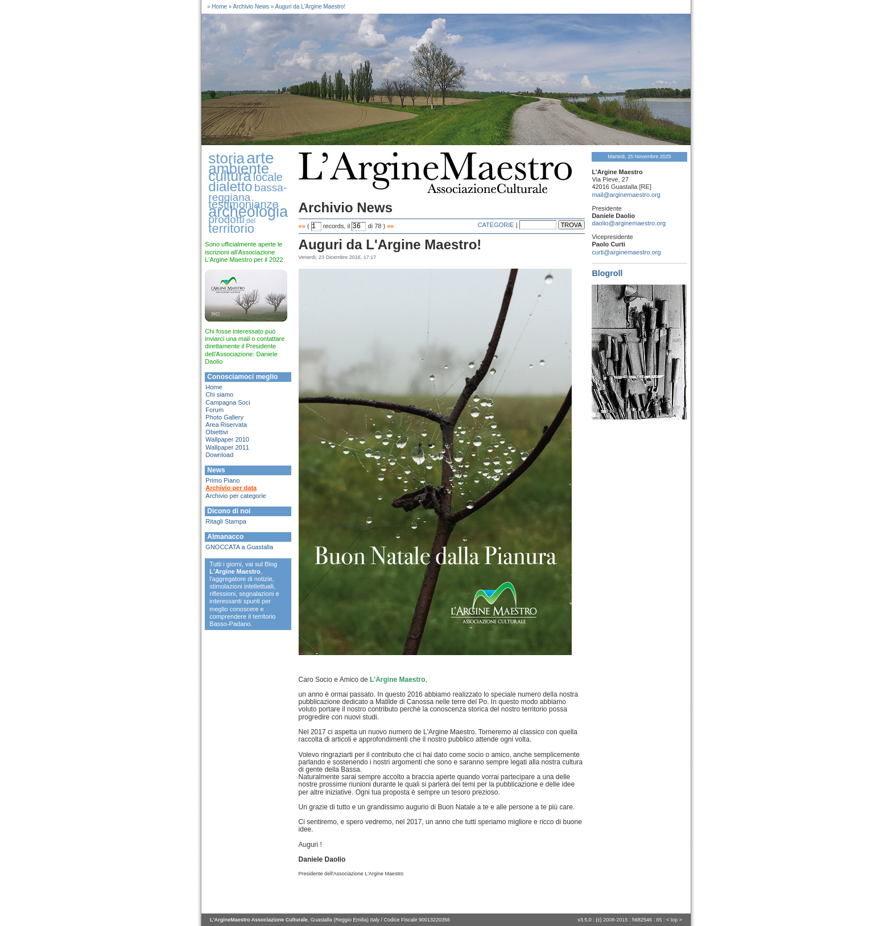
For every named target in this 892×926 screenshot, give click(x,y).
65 (659, 920)
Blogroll (607, 273)
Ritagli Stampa (225, 521)
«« (302, 226)
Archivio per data (231, 487)
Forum (214, 409)
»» (390, 226)
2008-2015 (615, 920)
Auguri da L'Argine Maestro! (310, 6)
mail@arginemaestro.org (626, 194)
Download (219, 454)
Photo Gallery (224, 417)
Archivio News (251, 6)
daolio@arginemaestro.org (629, 223)
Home (219, 6)
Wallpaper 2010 (227, 439)
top (674, 920)
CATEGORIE (496, 224)
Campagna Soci (227, 402)
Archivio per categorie (235, 495)
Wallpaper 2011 (227, 447)
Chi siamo (219, 394)
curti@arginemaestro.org (626, 252)
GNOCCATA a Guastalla (239, 547)
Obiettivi (216, 432)
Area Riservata (226, 424)
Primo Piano (222, 480)
